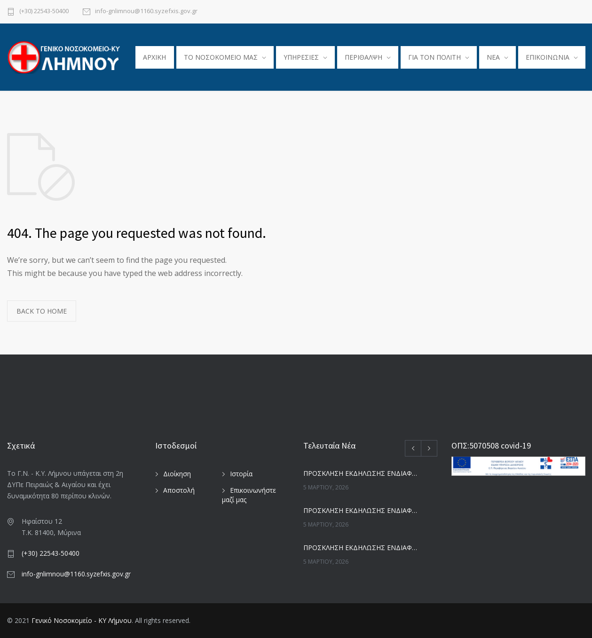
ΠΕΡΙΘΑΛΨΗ (363, 57)
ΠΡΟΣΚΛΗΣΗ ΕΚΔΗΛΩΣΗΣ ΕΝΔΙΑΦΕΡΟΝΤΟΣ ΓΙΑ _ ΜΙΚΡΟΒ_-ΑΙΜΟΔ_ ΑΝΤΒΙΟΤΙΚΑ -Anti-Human (360, 473)
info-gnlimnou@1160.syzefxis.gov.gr (146, 11)
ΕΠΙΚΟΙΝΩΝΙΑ (547, 57)
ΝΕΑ (493, 57)
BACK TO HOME (41, 311)
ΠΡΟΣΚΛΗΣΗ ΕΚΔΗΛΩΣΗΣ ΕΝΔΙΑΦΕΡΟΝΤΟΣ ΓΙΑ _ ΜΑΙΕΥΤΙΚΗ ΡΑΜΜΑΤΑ (360, 510)
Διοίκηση (177, 473)
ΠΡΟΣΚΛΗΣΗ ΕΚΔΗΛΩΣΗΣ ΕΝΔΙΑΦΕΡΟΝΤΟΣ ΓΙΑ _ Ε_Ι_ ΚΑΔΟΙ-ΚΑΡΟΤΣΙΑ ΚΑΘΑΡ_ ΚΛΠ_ (360, 547)
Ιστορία (241, 473)
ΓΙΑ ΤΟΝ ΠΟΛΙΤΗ (434, 57)
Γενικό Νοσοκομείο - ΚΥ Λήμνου (82, 620)
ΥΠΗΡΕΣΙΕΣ (301, 57)
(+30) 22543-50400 (44, 11)
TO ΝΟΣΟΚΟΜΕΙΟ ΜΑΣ (221, 57)
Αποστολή (179, 490)
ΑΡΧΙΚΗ (154, 57)
